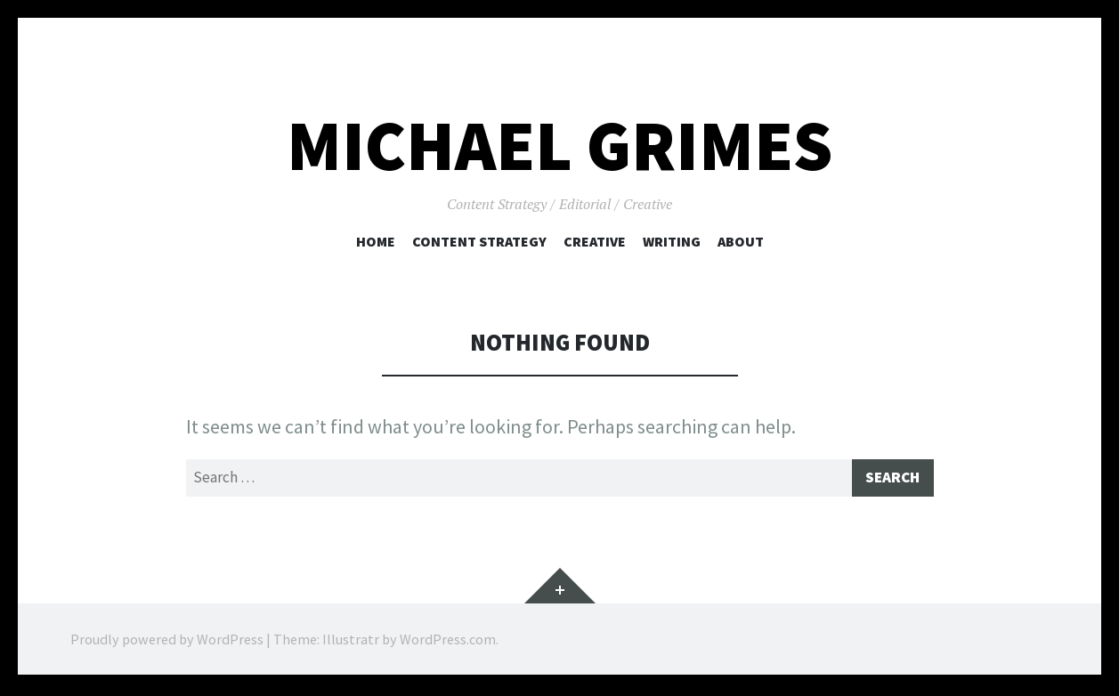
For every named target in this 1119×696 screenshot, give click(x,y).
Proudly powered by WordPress (167, 642)
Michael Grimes (559, 145)
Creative (595, 241)
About (741, 241)
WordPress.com (448, 642)
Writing (672, 241)
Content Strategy (479, 241)
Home (375, 241)
